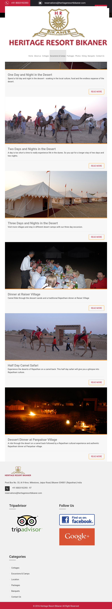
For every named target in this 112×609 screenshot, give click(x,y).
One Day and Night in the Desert (30, 74)
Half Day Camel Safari (23, 365)
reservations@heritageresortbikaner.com (62, 3)
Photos (78, 56)
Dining (84, 56)
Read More (96, 91)
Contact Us (100, 56)
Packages (70, 56)
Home (30, 56)
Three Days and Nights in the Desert (33, 223)
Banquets (91, 56)
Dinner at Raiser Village (24, 294)
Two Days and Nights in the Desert (32, 149)
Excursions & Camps (58, 56)
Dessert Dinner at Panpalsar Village (32, 439)
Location (15, 579)
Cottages (45, 56)
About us (37, 56)
